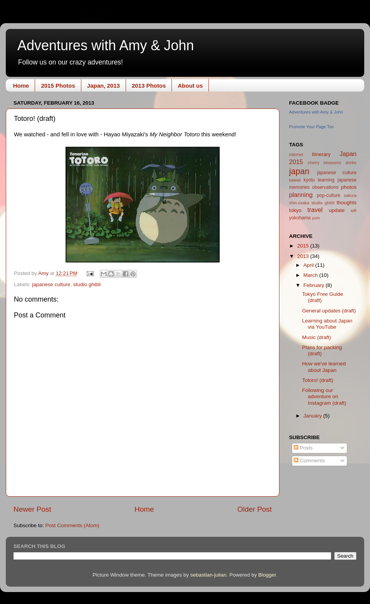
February (314, 285)
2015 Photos (58, 85)
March (311, 275)
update (337, 210)
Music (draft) (316, 337)
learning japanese (337, 180)
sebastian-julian (208, 575)
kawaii (295, 180)
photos (349, 187)
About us (190, 85)
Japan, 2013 (103, 85)
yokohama (300, 218)
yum (316, 217)
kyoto (309, 180)
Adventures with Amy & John (105, 45)
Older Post (254, 509)
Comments (309, 460)
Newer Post (32, 509)
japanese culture (51, 284)
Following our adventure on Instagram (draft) (324, 396)
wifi (353, 210)
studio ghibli (87, 284)
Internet (296, 154)
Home (21, 85)
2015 (303, 246)
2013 (303, 256)
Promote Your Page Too (311, 126)
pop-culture (328, 195)
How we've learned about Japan (324, 367)
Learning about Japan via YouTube (327, 324)
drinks (351, 162)
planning (301, 194)
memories (299, 187)
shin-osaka (299, 202)
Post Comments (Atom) (72, 525)
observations (325, 187)
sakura (350, 195)
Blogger (267, 575)
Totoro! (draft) (317, 380)
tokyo (295, 210)
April (309, 265)
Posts (303, 448)
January (313, 416)
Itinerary (321, 154)
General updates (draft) (329, 311)
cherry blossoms (324, 162)
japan (299, 171)
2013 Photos (149, 85)
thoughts (346, 202)
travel (315, 209)
